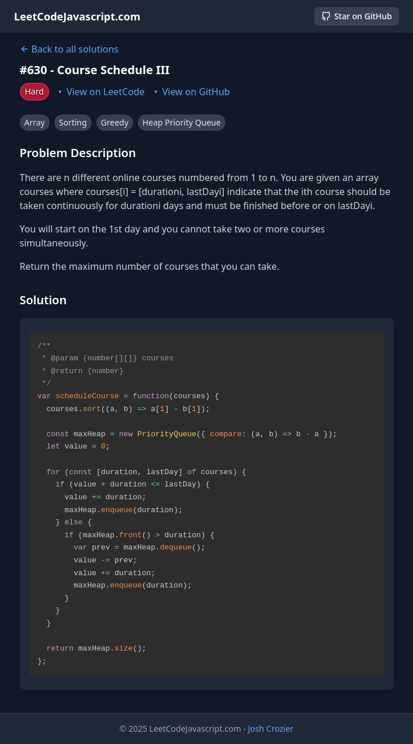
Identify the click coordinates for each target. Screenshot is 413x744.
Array (35, 122)
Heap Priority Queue (182, 122)
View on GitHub (196, 91)
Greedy (115, 122)
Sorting (73, 122)
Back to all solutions (69, 49)
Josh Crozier (271, 728)
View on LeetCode (106, 91)
